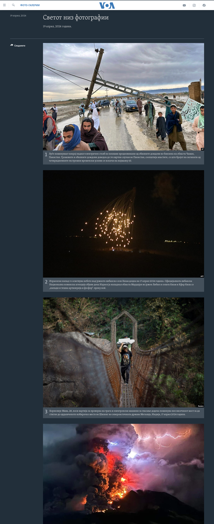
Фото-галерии (30, 5)
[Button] (17, 46)
